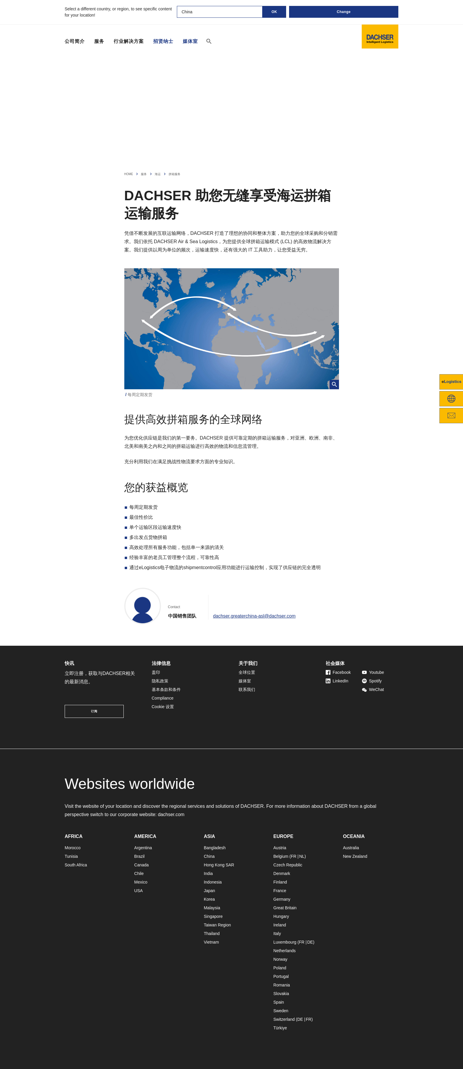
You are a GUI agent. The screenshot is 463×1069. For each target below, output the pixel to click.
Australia (351, 847)
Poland (279, 967)
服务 (99, 41)
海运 (158, 174)
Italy (277, 933)
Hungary (281, 916)
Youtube (373, 672)
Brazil (139, 856)
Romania (281, 985)
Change (343, 12)
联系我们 (247, 689)
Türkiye (280, 1028)
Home (128, 174)
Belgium (280, 856)
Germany (282, 899)
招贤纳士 (163, 41)
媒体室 (190, 41)
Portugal (281, 976)
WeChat (373, 689)
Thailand (212, 933)
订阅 (94, 711)
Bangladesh (215, 847)
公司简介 (75, 41)
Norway (280, 959)
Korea (209, 899)
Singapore (213, 916)
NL (301, 856)
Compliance (163, 698)
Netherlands (284, 950)
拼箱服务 (174, 174)
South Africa (76, 865)
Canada (141, 865)
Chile (139, 873)
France (279, 890)
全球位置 (247, 672)
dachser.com (171, 814)
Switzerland (284, 1019)
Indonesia (213, 882)
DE (310, 942)
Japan (209, 890)
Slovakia (281, 993)
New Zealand (355, 856)
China (209, 856)
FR (293, 856)
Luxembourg (284, 942)
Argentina (143, 847)
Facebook (338, 672)
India (208, 873)
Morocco (73, 847)
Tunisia (71, 856)
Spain (278, 1002)
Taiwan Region (217, 925)
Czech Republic (287, 865)
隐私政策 (160, 681)
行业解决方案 (129, 41)
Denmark (281, 873)
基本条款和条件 (166, 689)
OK (274, 12)
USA (138, 890)
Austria (279, 847)
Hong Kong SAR (219, 865)
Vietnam (211, 942)
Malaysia (212, 907)
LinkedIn (337, 681)
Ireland (279, 925)
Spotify (372, 681)
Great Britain (285, 907)
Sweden (280, 1010)
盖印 (156, 672)
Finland (280, 882)
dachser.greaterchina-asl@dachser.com (254, 616)
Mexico (140, 882)
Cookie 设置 (163, 706)
